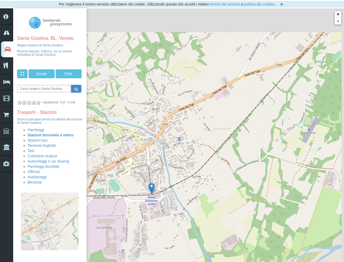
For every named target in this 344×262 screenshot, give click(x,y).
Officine (34, 172)
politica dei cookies (259, 4)
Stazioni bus (37, 140)
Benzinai (35, 182)
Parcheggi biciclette (43, 166)
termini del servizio (225, 4)
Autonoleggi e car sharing (48, 161)
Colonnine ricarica (42, 156)
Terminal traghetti (42, 145)
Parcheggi (36, 130)
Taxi (31, 151)
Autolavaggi (37, 177)
